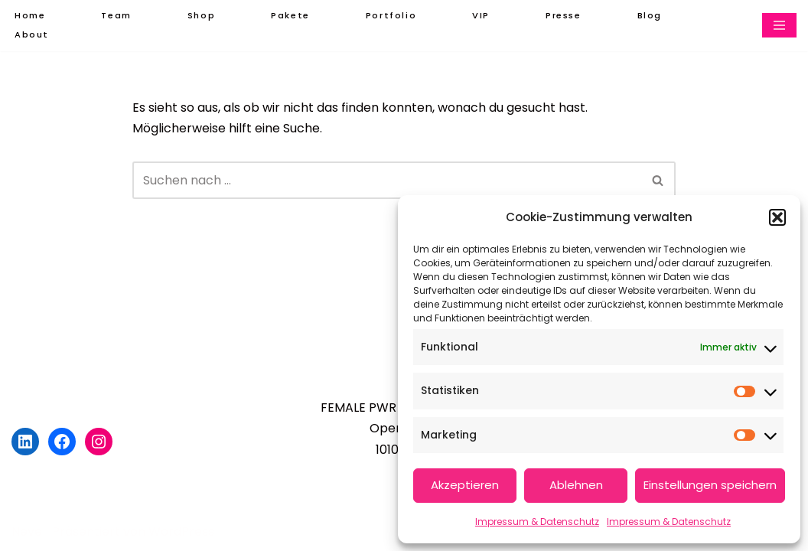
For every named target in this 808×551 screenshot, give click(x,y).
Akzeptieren (465, 485)
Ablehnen (576, 485)
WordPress (181, 531)
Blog (649, 15)
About (32, 34)
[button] (777, 217)
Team (116, 15)
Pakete (290, 15)
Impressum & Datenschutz (537, 521)
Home (30, 15)
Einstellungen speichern (710, 485)
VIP (481, 15)
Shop (201, 15)
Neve (26, 531)
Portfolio (391, 15)
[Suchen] (386, 180)
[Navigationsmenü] (779, 25)
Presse (564, 15)
